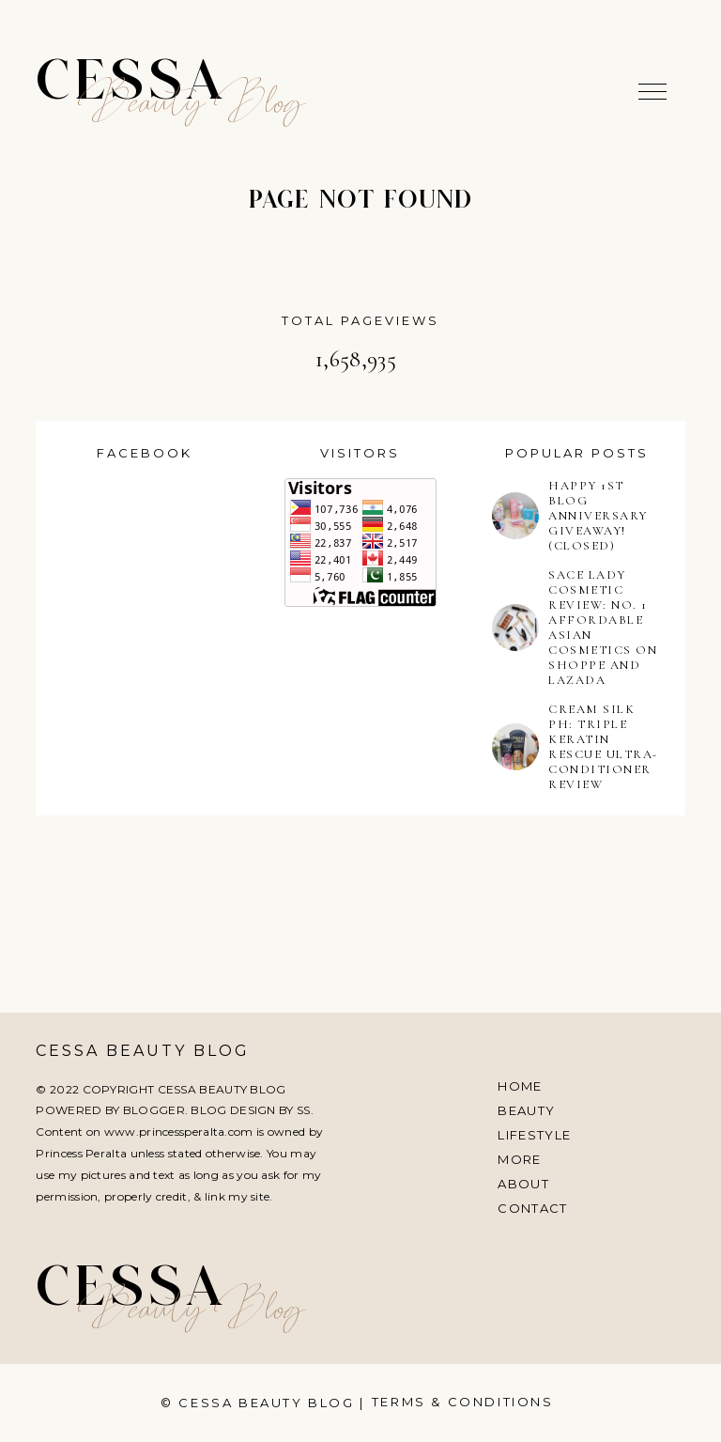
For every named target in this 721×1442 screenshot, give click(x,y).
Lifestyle (534, 1134)
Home (520, 1085)
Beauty (526, 1110)
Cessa (131, 84)
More (519, 1159)
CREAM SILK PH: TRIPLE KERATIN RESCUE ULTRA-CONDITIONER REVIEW (603, 747)
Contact (532, 1208)
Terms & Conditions (463, 1401)
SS (304, 1110)
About (523, 1183)
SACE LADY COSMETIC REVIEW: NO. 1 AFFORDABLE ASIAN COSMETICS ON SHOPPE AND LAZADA (602, 627)
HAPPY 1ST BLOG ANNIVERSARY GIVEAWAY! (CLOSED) (598, 515)
